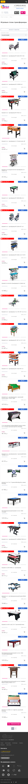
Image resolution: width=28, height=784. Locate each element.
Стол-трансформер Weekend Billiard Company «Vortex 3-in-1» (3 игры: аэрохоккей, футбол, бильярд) (14, 426)
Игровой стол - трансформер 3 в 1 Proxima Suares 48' (13, 141)
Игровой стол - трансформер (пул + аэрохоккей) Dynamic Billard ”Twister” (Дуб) (12, 398)
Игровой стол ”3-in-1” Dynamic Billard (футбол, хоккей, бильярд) (14, 483)
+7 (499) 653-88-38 (20, 5)
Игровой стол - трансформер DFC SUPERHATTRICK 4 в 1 (14, 539)
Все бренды (15, 742)
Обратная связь (5, 758)
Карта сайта (8, 744)
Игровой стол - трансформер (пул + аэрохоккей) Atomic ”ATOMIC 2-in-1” (14, 454)
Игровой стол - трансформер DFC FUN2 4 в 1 (11, 112)
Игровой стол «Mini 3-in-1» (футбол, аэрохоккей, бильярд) (12, 710)
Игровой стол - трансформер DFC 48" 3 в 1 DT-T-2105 (13, 340)
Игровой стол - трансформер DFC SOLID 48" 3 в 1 (12, 368)
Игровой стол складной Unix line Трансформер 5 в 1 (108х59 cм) (13, 170)
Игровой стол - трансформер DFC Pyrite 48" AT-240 (13, 55)
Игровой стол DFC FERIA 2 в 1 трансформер (11, 567)
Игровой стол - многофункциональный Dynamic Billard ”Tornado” (14, 597)
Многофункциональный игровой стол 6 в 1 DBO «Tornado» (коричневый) (12, 653)
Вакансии (2, 744)
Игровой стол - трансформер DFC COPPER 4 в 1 (12, 84)
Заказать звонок (20, 8)
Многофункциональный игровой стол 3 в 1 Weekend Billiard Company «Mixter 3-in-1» (13, 682)
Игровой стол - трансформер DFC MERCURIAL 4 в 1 (13, 198)
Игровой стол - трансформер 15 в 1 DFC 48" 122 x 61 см (14, 311)
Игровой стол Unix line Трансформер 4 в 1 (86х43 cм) (13, 283)
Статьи (2, 742)
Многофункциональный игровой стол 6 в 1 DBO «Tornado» (12, 511)
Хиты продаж (8, 742)
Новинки (21, 742)
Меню (3, 1)
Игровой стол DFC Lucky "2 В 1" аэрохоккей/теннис (13, 624)
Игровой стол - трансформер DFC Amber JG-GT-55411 (14, 254)
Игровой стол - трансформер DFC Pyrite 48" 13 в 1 (13, 226)
